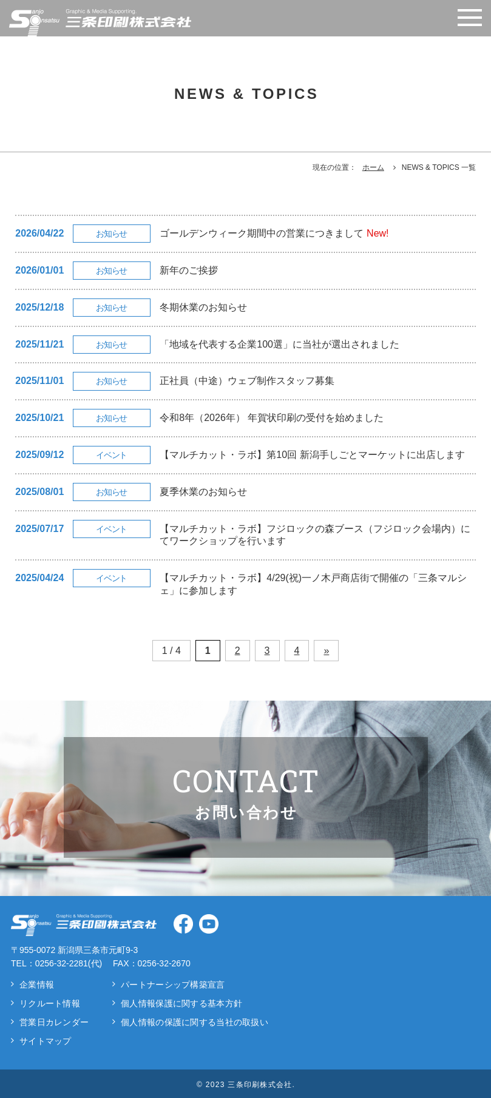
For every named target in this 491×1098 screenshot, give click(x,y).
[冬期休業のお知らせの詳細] (245, 308)
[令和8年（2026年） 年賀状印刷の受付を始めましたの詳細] (245, 418)
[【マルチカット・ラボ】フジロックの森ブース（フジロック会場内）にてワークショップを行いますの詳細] (245, 535)
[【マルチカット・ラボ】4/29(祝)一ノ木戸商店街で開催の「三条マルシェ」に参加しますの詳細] (245, 585)
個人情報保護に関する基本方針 (181, 1003)
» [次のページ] (326, 650)
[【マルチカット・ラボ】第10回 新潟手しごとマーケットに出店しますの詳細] (245, 455)
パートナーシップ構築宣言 (173, 984)
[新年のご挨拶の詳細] (245, 271)
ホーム (373, 167)
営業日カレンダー (54, 1022)
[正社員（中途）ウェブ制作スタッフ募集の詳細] (245, 381)
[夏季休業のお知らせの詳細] (245, 492)
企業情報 (36, 984)
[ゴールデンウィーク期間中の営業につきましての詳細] (245, 234)
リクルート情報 (49, 1003)
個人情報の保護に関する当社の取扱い (194, 1022)
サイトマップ (45, 1041)
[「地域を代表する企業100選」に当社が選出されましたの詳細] (245, 345)
